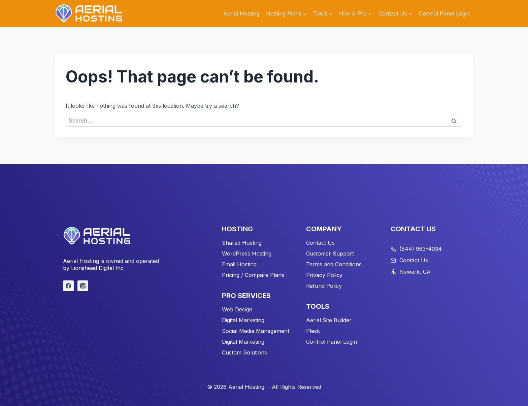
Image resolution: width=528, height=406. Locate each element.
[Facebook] (68, 285)
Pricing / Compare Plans (253, 275)
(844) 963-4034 (420, 248)
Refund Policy (324, 285)
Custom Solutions (244, 352)
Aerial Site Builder (329, 320)
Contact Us (320, 242)
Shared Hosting (242, 242)
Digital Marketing (243, 320)
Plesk (313, 331)
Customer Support (330, 253)
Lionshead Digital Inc (97, 268)
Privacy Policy (324, 275)
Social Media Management (255, 331)
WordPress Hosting (246, 253)
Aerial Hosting (241, 13)
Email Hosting (239, 264)
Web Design (237, 309)
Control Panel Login (444, 13)
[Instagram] (82, 285)
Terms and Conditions (334, 264)
